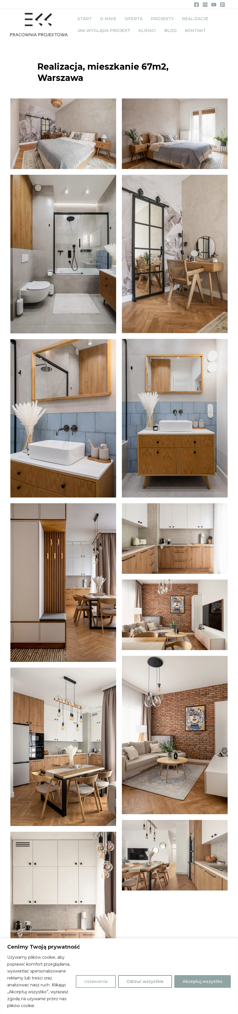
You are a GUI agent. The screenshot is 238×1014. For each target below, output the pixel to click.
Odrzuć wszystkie (145, 981)
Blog (164, 32)
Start (83, 17)
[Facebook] (196, 4)
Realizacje (184, 17)
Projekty (153, 17)
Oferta (128, 17)
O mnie (105, 17)
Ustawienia (95, 981)
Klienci (143, 32)
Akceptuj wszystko (202, 981)
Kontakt (186, 32)
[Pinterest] (222, 4)
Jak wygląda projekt (102, 32)
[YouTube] (213, 4)
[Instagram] (205, 4)
